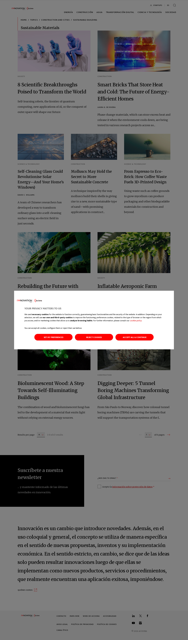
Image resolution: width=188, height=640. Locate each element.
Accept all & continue (134, 337)
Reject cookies (94, 337)
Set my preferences (53, 337)
